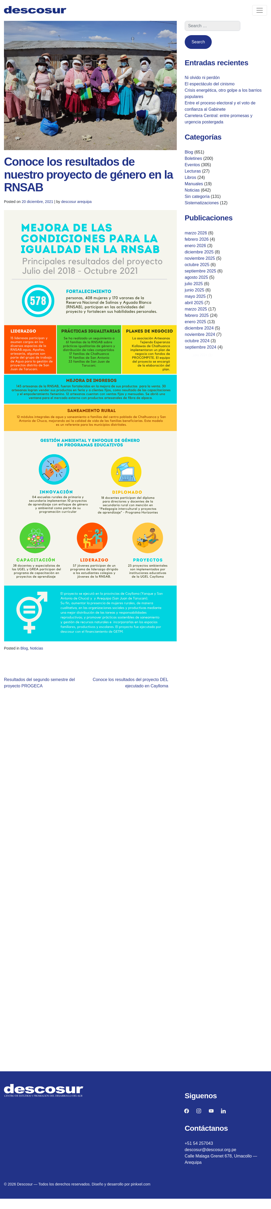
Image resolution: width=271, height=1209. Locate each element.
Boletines (193, 158)
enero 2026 (195, 245)
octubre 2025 (197, 264)
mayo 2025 (197, 297)
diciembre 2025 (199, 252)
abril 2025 (199, 304)
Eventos (192, 165)
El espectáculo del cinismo (210, 84)
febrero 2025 (202, 317)
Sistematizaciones (202, 203)
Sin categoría (197, 196)
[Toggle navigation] (259, 10)
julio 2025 (195, 284)
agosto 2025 (197, 277)
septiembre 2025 (201, 271)
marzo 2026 (196, 233)
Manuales (194, 184)
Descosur (25, 1184)
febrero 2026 (197, 239)
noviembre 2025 (200, 258)
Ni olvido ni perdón (202, 77)
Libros (190, 177)
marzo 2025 (201, 310)
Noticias (44, 649)
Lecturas (193, 171)
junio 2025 (196, 290)
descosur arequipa (77, 202)
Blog (34, 649)
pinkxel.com (140, 1184)
